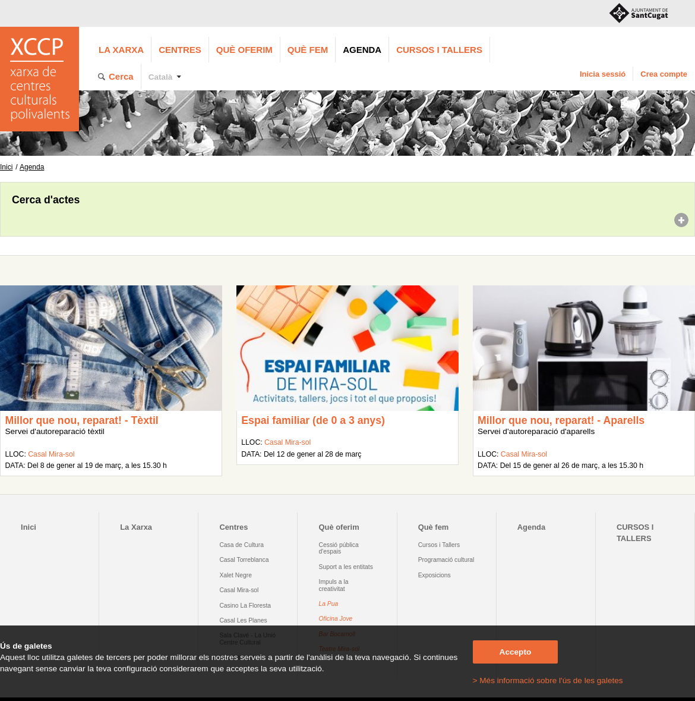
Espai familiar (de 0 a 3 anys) (313, 420)
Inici (6, 167)
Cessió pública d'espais (339, 548)
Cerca (121, 76)
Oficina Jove (336, 618)
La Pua (329, 604)
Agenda (362, 50)
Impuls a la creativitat (334, 585)
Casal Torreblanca (243, 560)
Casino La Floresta (245, 605)
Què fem (308, 50)
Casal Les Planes (243, 620)
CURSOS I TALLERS (439, 50)
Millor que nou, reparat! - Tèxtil (81, 420)
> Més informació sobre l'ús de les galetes (548, 680)
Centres (180, 50)
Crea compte (663, 74)
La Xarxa (121, 50)
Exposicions (434, 575)
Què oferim (244, 50)
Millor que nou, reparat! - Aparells (561, 420)
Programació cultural (446, 560)
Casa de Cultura (241, 545)
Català (161, 77)
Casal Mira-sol (51, 454)
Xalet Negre (235, 575)
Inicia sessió (603, 74)
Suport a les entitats (346, 567)
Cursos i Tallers (439, 545)
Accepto (516, 651)
